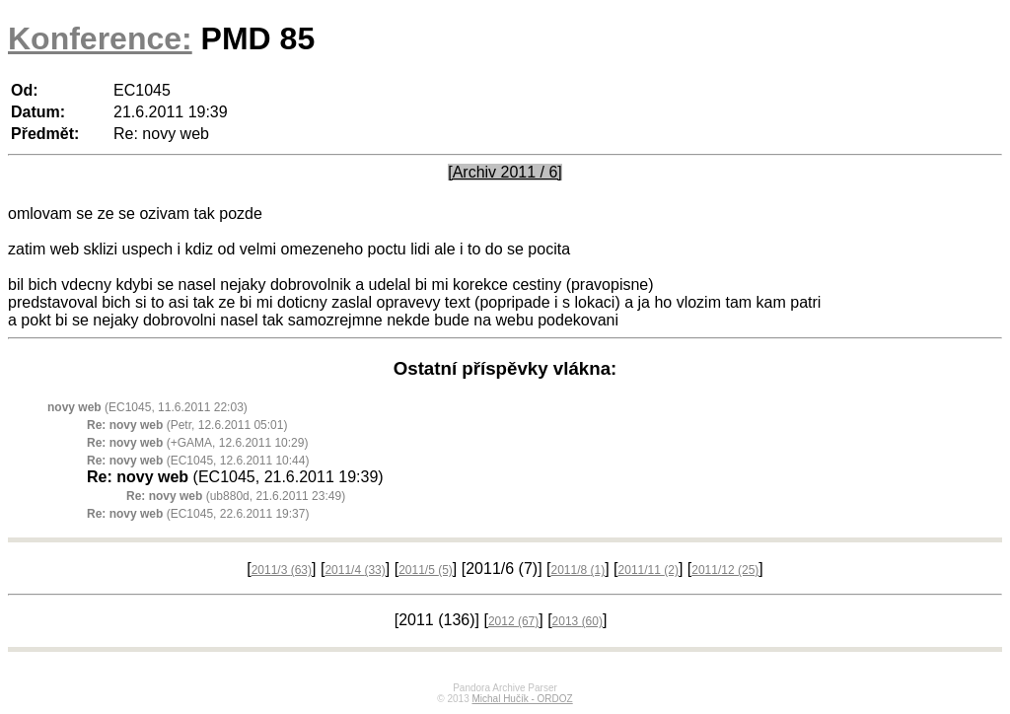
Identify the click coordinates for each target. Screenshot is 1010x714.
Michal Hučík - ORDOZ (521, 698)
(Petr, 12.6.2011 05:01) (187, 425)
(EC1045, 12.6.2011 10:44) (198, 460)
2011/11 (648, 570)
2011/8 (577, 570)
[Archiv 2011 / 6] (505, 172)
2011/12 (724, 570)
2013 (577, 621)
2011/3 (282, 570)
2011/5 (425, 570)
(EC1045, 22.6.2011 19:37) (198, 514)
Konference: (100, 38)
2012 (513, 621)
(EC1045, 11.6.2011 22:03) (147, 407)
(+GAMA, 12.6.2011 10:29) (197, 443)
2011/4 (355, 570)
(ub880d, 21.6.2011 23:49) (235, 496)
